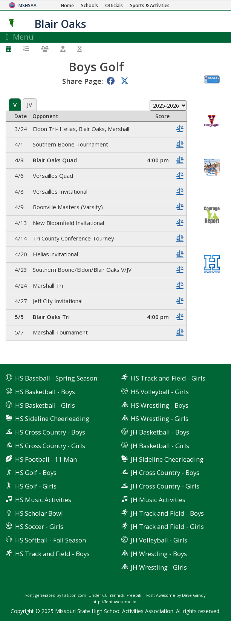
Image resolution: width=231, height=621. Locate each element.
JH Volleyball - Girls (159, 540)
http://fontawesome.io (114, 601)
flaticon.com (74, 595)
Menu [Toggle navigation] (20, 37)
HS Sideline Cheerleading (52, 418)
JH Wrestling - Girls (159, 567)
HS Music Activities (43, 499)
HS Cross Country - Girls (50, 445)
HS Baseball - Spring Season (56, 378)
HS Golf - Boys (36, 472)
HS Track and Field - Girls (168, 378)
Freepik (134, 595)
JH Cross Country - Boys (165, 472)
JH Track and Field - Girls (167, 526)
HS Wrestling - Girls (159, 418)
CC (104, 595)
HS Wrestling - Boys (159, 405)
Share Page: (82, 81)
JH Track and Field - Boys (167, 513)
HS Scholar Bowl (39, 513)
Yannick (117, 595)
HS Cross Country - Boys (50, 432)
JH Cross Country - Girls (165, 486)
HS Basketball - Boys (45, 391)
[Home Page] (67, 5)
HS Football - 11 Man (46, 459)
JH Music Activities (158, 499)
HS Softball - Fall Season (50, 540)
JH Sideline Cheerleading (167, 459)
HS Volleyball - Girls (160, 391)
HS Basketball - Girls (45, 405)
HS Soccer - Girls (39, 526)
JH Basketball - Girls (160, 445)
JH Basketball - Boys (160, 432)
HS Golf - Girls (36, 486)
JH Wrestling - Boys (159, 553)
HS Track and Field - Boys (52, 553)
